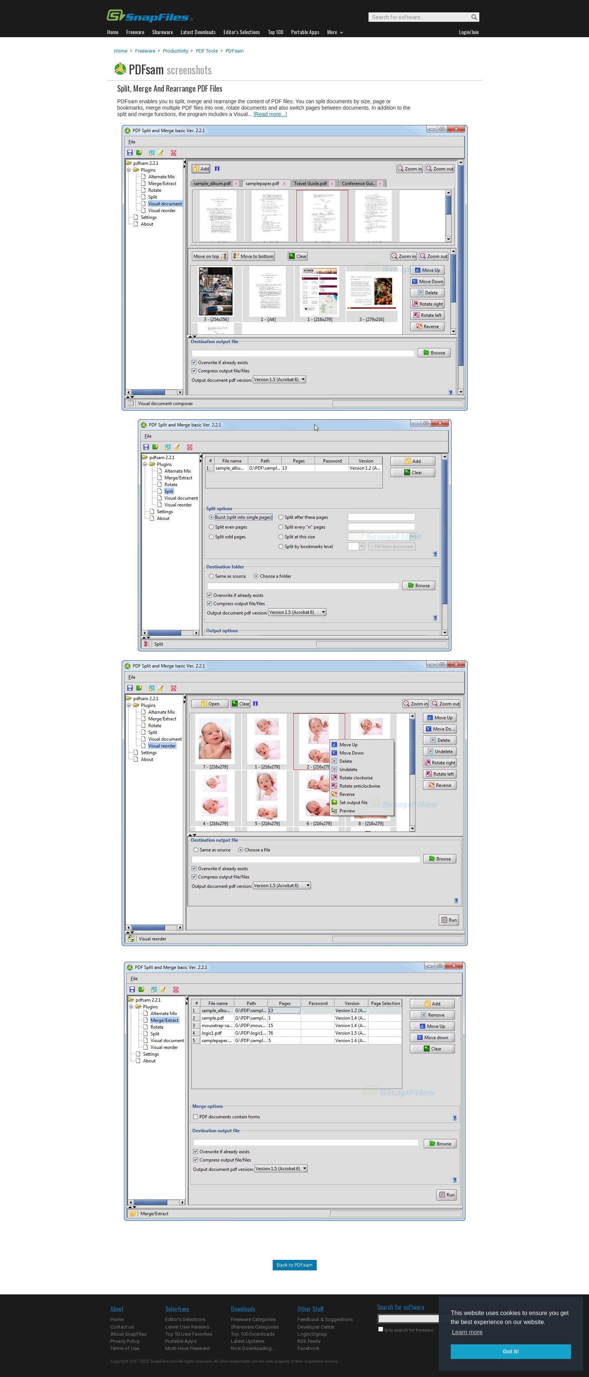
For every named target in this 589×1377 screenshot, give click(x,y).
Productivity (175, 51)
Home (120, 51)
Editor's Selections (185, 1319)
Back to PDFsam (295, 1265)
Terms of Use (124, 1348)
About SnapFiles (128, 1334)
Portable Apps (180, 1341)
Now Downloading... (253, 1348)
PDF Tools (207, 51)
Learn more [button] (467, 1332)
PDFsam (235, 51)
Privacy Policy (124, 1341)
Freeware (145, 51)
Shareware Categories (255, 1327)
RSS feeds (309, 1341)
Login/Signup (312, 1334)
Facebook (309, 1348)
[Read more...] (270, 114)
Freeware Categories (253, 1319)
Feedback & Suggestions (325, 1319)
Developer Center (316, 1327)
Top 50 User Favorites (188, 1334)
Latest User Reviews (187, 1327)
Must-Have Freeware (187, 1348)
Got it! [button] (511, 1351)
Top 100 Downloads (253, 1334)
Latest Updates (247, 1341)
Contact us (122, 1327)
